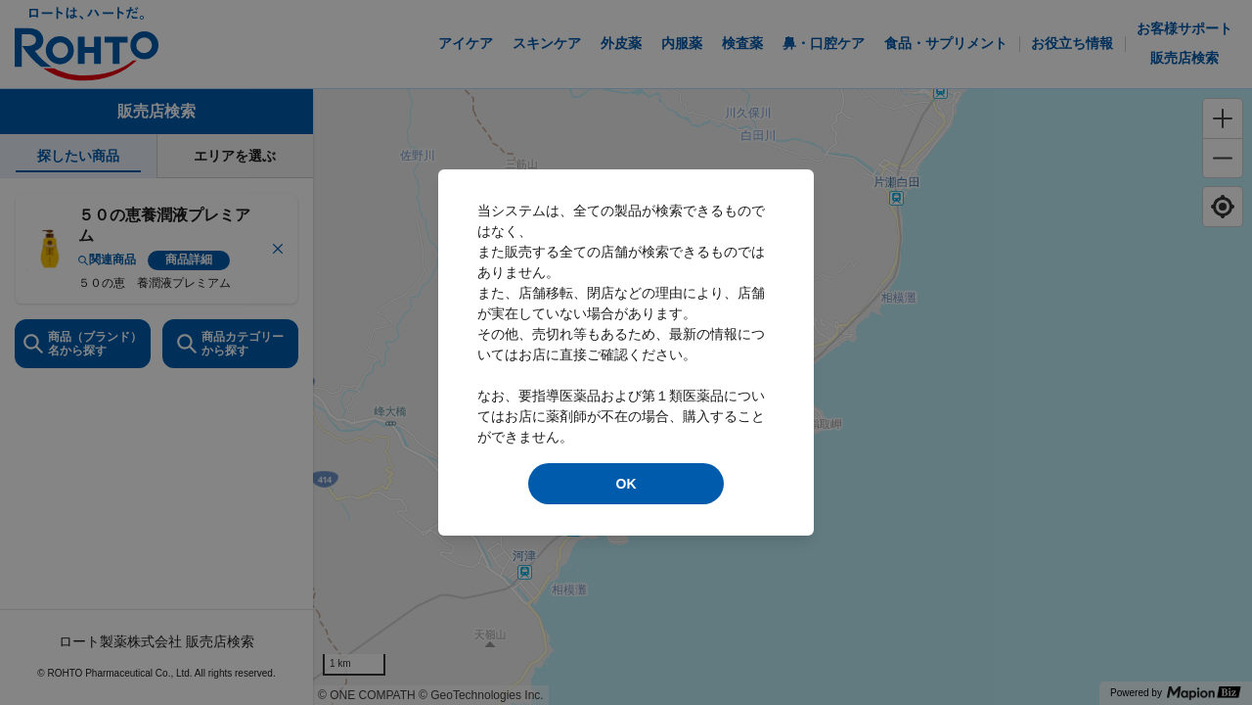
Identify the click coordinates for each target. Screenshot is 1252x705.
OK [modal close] (626, 484)
